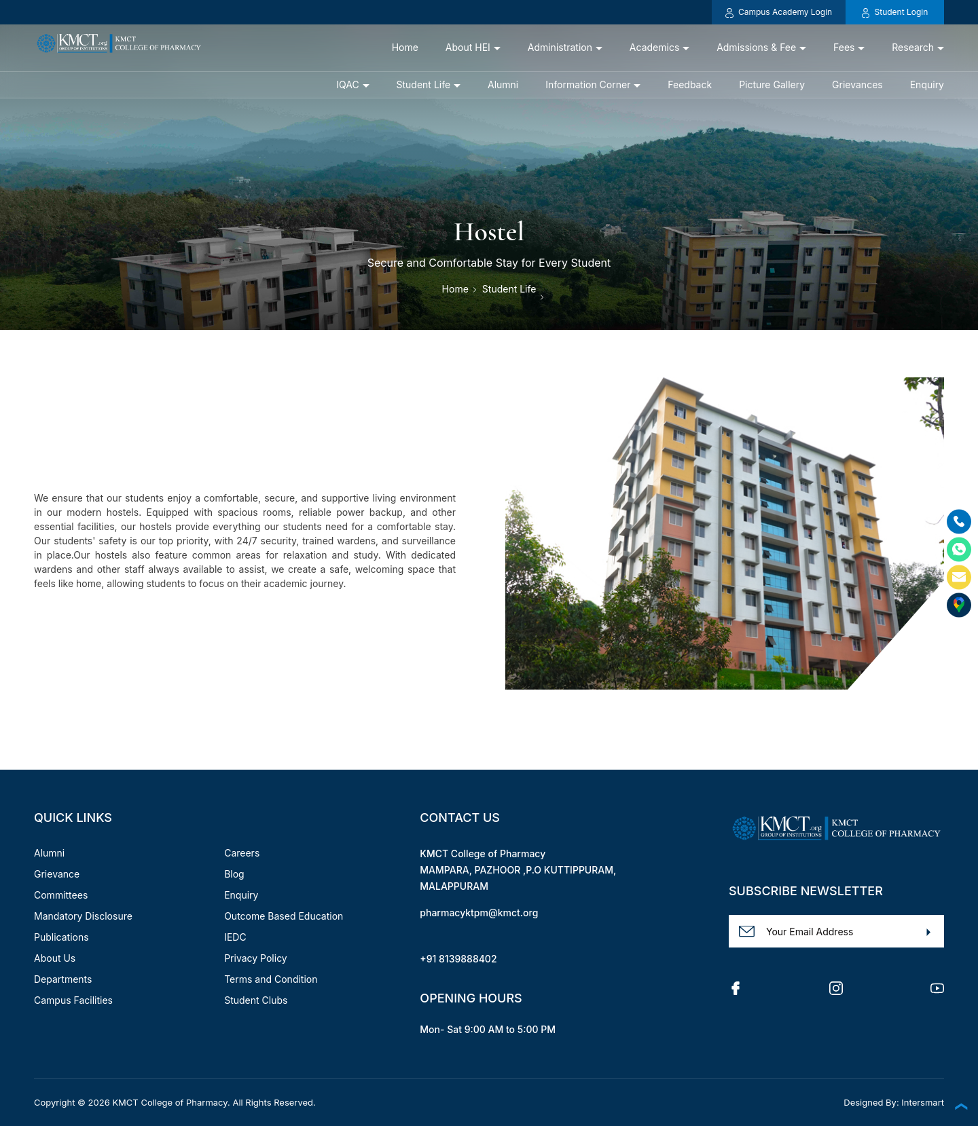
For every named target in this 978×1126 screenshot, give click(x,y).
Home (405, 47)
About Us (54, 958)
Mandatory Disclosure (83, 916)
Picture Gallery (772, 84)
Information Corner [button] (587, 84)
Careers (241, 853)
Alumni (503, 84)
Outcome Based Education (283, 916)
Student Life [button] (424, 84)
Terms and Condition (270, 979)
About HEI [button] (468, 47)
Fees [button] (843, 47)
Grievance (56, 874)
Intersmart (922, 1102)
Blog (234, 874)
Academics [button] (654, 47)
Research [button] (913, 47)
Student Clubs (255, 1000)
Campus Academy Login (778, 12)
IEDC (235, 937)
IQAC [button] (347, 84)
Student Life (509, 289)
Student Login (895, 12)
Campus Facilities (73, 1000)
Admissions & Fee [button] (756, 47)
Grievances (857, 84)
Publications (61, 937)
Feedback (690, 84)
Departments (63, 979)
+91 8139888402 (458, 958)
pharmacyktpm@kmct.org (479, 912)
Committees (61, 895)
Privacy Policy (255, 958)
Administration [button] (560, 47)
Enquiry (927, 84)
